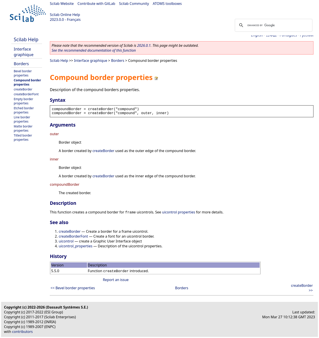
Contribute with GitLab (96, 3)
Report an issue (115, 279)
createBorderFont (26, 94)
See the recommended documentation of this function (94, 50)
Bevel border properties (23, 73)
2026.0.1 (144, 45)
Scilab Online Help (65, 14)
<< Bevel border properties (73, 287)
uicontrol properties (178, 212)
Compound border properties (27, 82)
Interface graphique (23, 51)
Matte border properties (23, 128)
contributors (22, 331)
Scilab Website (62, 3)
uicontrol (66, 241)
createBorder (23, 89)
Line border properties (22, 119)
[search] (272, 25)
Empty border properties (23, 101)
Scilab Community (134, 3)
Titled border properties (23, 137)
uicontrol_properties (75, 246)
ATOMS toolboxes (167, 3)
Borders (21, 63)
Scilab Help (26, 39)
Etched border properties (24, 110)
